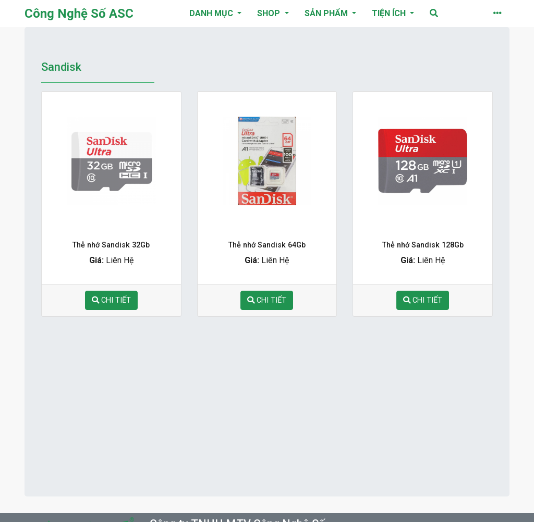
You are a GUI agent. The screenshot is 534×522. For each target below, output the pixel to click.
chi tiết (111, 300)
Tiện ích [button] (390, 13)
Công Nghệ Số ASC (79, 13)
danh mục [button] (212, 13)
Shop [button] (269, 13)
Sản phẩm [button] (327, 13)
